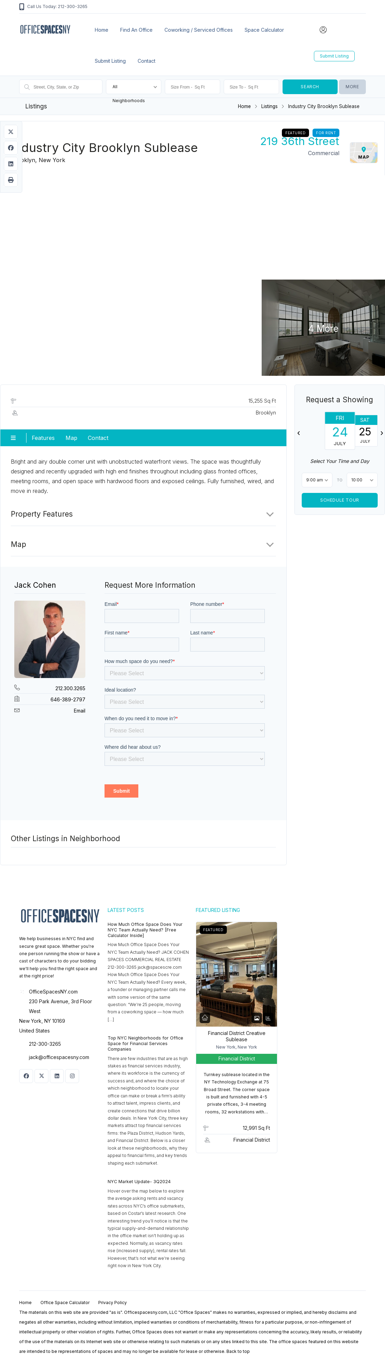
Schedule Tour (339, 500)
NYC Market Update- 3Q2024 (139, 1181)
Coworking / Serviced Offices (198, 30)
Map (71, 437)
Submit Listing (110, 61)
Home (101, 30)
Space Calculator (264, 30)
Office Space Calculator (65, 1302)
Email (79, 711)
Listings (269, 106)
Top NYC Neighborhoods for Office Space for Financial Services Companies (145, 1043)
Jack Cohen (35, 585)
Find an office (136, 30)
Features (43, 437)
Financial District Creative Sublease (236, 1036)
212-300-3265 (45, 1044)
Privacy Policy (112, 1302)
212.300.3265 (70, 688)
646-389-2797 (68, 699)
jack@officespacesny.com (59, 1057)
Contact (146, 61)
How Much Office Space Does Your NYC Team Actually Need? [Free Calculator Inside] (145, 930)
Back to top (238, 1351)
